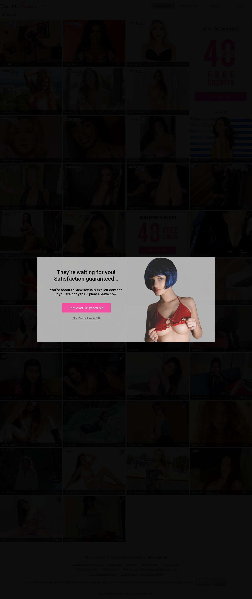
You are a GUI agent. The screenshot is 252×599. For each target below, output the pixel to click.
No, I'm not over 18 (86, 318)
